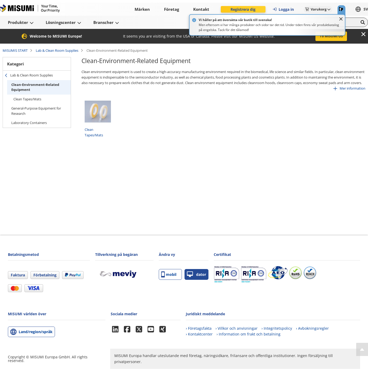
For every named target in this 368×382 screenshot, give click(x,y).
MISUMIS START (15, 50)
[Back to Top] (362, 349)
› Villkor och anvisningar (237, 328)
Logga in (283, 9)
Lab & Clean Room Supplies (57, 50)
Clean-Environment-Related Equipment (35, 87)
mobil (168, 274)
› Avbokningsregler (312, 328)
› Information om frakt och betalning (248, 334)
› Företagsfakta (199, 328)
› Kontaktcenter (199, 334)
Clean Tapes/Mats (27, 99)
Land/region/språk (36, 331)
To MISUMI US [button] (331, 36)
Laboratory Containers (29, 122)
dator (196, 274)
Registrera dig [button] (243, 9)
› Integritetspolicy (277, 328)
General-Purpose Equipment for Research (36, 111)
